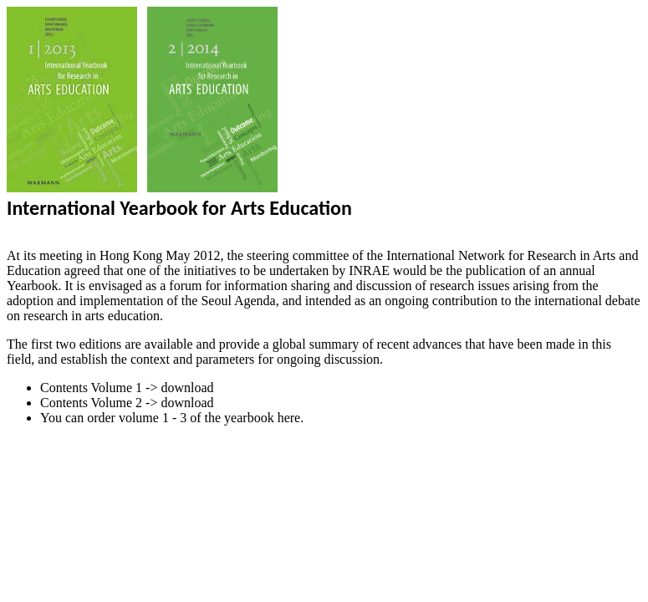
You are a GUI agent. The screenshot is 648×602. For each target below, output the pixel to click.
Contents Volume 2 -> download (127, 402)
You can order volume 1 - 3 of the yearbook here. (172, 418)
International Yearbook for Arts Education (179, 208)
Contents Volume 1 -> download (127, 387)
